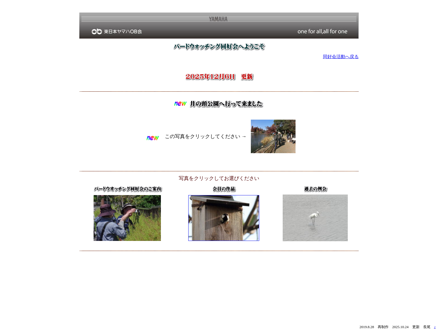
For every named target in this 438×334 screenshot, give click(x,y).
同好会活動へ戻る (341, 56)
